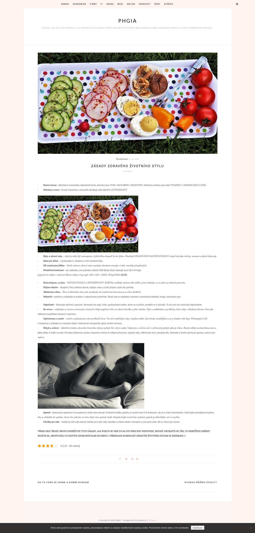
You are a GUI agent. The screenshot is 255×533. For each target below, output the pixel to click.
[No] (251, 528)
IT (102, 4)
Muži (120, 4)
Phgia (127, 21)
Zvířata (168, 4)
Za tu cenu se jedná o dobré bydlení (63, 483)
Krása (110, 4)
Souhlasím (197, 528)
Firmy (93, 4)
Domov (65, 4)
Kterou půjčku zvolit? (201, 483)
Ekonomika (79, 4)
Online (131, 4)
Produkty (145, 4)
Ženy (157, 4)
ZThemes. (151, 521)
